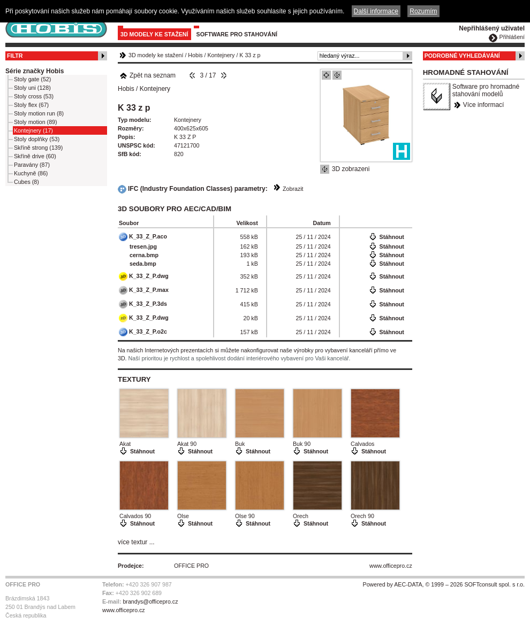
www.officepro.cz (390, 565)
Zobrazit (293, 189)
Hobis (195, 55)
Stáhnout (392, 237)
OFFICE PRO (191, 565)
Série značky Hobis (34, 71)
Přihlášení (512, 37)
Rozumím (423, 11)
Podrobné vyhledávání (462, 55)
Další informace (376, 11)
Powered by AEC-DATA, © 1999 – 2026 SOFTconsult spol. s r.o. (444, 584)
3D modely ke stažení (154, 34)
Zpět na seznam (147, 75)
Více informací (483, 105)
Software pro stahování (236, 34)
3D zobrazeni (351, 169)
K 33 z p (249, 55)
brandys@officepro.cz (150, 601)
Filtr (14, 55)
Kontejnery (221, 55)
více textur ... (136, 542)
